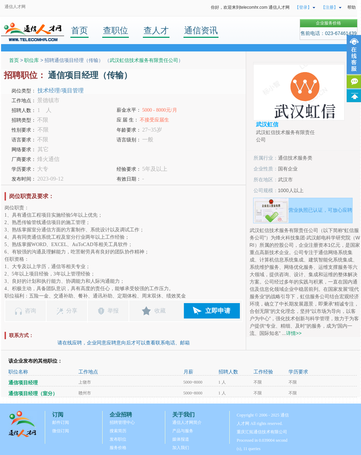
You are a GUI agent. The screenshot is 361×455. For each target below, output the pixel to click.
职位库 (31, 60)
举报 (113, 311)
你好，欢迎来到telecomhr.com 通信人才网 (250, 7)
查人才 (156, 30)
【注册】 (329, 7)
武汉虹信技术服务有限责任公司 (144, 60)
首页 (79, 30)
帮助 (351, 7)
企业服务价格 (328, 23)
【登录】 (303, 7)
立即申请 (217, 310)
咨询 (30, 311)
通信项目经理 (23, 382)
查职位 (115, 30)
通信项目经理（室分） (32, 393)
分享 (71, 311)
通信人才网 (15, 6)
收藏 (160, 311)
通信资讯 (201, 30)
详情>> (293, 333)
